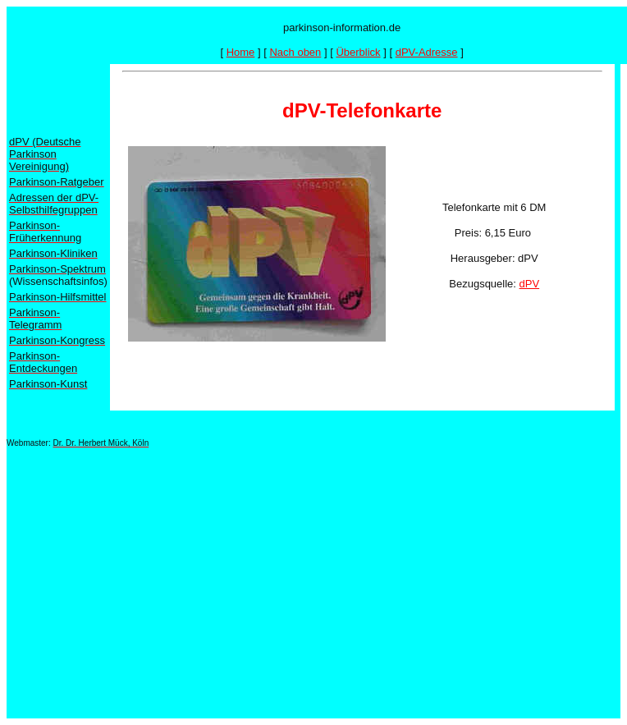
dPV (529, 284)
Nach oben (295, 52)
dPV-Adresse (427, 52)
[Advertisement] (288, 576)
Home (241, 52)
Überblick (358, 52)
